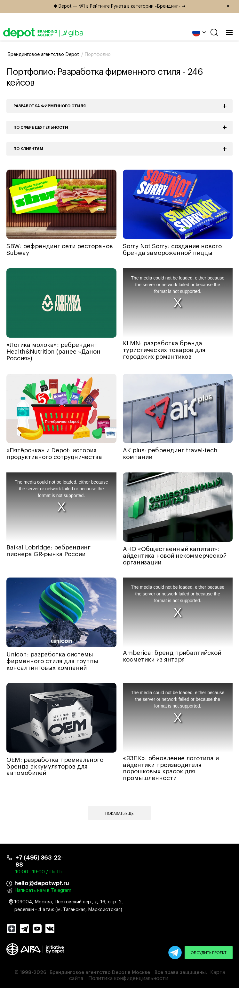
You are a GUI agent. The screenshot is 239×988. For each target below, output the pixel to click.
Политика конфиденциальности (128, 978)
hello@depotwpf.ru (41, 883)
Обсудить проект (209, 953)
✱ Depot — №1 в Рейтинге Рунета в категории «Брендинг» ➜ (144, 6)
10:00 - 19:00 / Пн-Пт (39, 871)
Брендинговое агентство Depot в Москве (100, 972)
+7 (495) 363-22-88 (39, 861)
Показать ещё (119, 814)
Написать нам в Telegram (42, 890)
